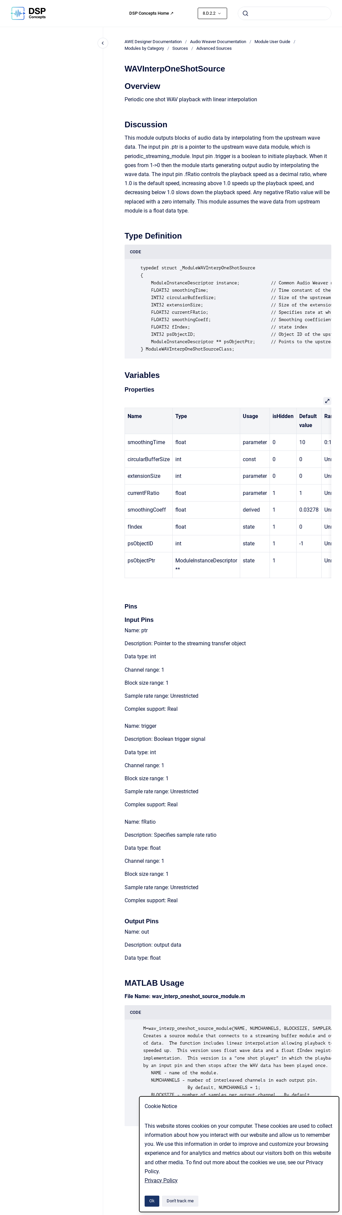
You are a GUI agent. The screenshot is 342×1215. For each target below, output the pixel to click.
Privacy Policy (161, 1180)
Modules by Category (144, 48)
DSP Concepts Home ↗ (151, 13)
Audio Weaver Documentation (218, 41)
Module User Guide (272, 41)
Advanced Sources (214, 48)
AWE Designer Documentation (153, 41)
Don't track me (180, 1200)
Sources (180, 48)
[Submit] (245, 13)
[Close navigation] (103, 43)
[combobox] (284, 13)
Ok (152, 1200)
